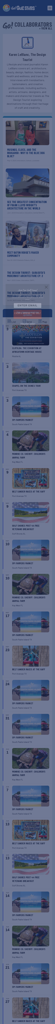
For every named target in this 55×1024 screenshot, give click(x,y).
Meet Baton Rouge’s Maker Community (23, 254)
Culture (28, 160)
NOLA (32, 260)
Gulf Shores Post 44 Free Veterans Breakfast (26, 527)
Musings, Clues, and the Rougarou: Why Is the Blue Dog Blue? (26, 153)
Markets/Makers (23, 260)
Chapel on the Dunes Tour (26, 385)
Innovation (21, 160)
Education (28, 213)
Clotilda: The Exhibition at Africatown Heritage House (27, 349)
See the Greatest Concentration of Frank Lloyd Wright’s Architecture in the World (27, 205)
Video (18, 280)
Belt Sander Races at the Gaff (28, 491)
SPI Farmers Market (22, 419)
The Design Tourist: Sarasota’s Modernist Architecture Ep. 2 (26, 274)
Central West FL (39, 213)
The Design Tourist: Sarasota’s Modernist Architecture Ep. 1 (26, 294)
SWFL (32, 280)
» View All (45, 28)
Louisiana (35, 160)
